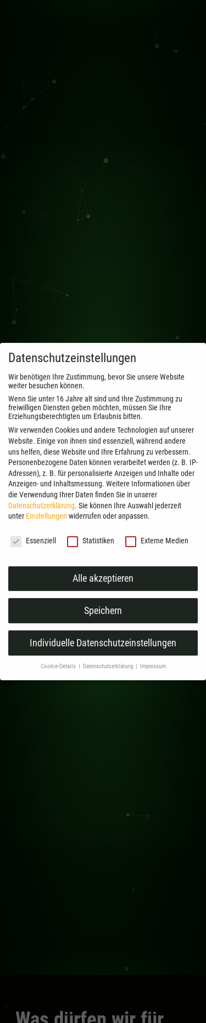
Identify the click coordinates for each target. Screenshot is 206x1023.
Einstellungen (46, 525)
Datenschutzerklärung (41, 514)
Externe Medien (156, 550)
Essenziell (33, 550)
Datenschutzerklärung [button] (109, 676)
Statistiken (90, 550)
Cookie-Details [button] (59, 676)
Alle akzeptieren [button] (103, 587)
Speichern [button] (103, 619)
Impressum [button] (153, 676)
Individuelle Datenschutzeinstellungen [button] (103, 652)
